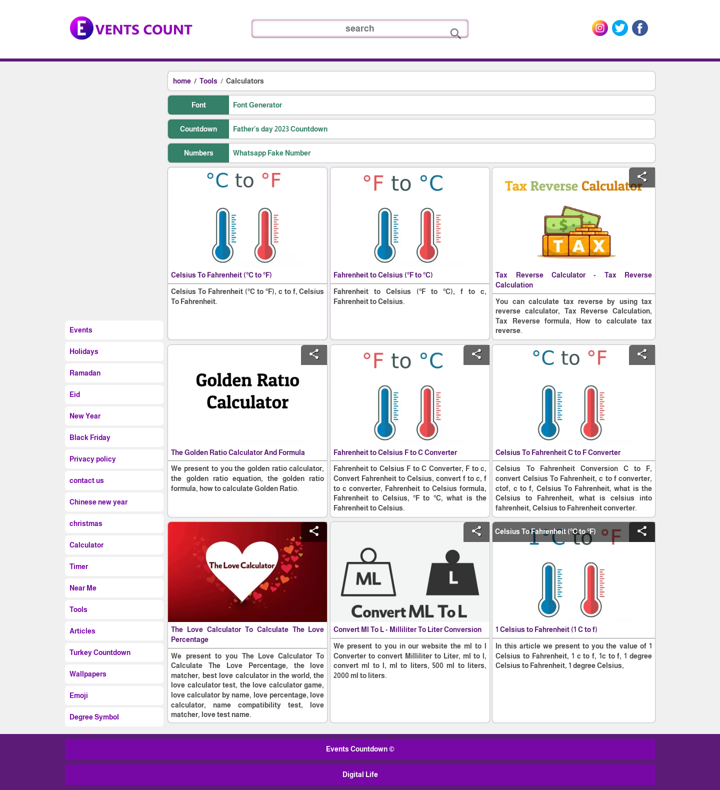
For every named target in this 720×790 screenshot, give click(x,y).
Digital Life (360, 774)
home (182, 81)
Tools (209, 81)
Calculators (245, 81)
